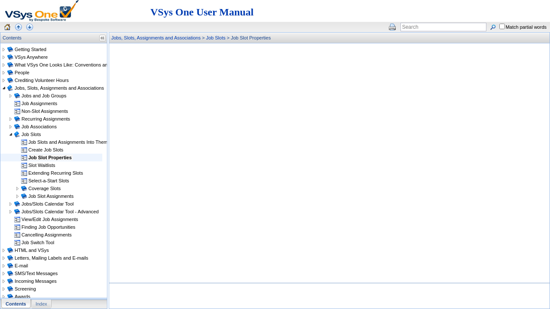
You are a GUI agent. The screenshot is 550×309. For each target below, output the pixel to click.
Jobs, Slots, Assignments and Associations (156, 37)
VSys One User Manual (202, 12)
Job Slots (215, 37)
